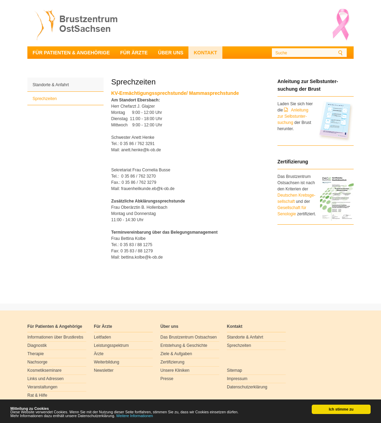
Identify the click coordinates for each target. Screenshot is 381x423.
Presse (166, 378)
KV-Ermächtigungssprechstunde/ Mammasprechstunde (175, 93)
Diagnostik (37, 345)
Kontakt (205, 52)
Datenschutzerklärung (247, 387)
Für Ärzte (134, 52)
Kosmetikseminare (44, 370)
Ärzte (99, 353)
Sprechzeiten (45, 98)
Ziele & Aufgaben (176, 353)
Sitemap (234, 370)
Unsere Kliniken (174, 370)
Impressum (237, 378)
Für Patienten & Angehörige (71, 52)
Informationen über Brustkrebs (55, 337)
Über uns (170, 52)
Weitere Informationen (134, 416)
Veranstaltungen (42, 387)
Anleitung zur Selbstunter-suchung (292, 116)
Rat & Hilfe (37, 395)
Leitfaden (102, 337)
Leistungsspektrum (111, 345)
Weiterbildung (106, 362)
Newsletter (104, 370)
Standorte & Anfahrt (51, 84)
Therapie (35, 353)
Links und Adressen (45, 378)
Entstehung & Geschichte (183, 345)
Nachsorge (37, 362)
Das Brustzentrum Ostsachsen (188, 337)
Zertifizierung (172, 362)
